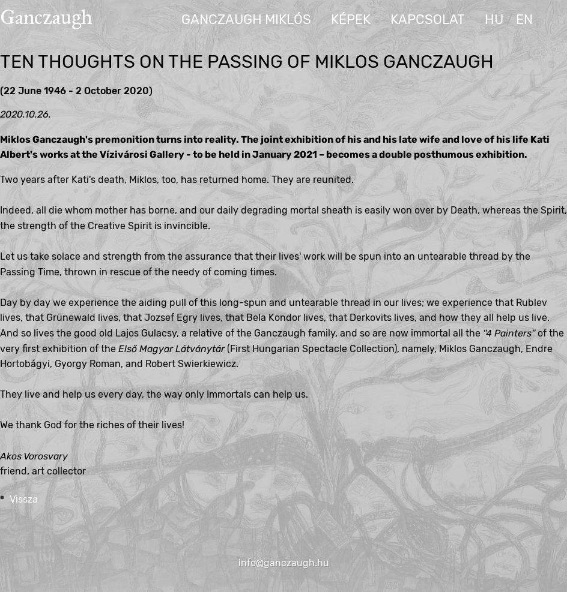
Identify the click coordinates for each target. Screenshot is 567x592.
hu (494, 19)
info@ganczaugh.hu (283, 563)
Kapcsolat (427, 19)
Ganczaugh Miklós (246, 19)
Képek (351, 19)
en (524, 19)
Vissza (24, 499)
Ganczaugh (46, 17)
